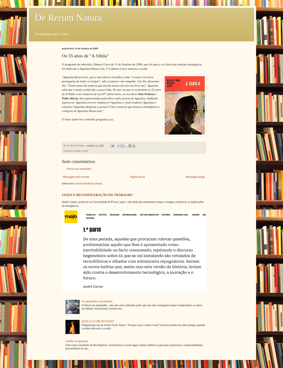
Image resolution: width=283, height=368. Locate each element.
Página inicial (137, 176)
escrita (77, 150)
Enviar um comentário (79, 168)
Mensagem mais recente (76, 176)
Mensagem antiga (195, 176)
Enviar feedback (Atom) (89, 183)
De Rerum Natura (68, 17)
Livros (85, 150)
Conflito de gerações (76, 341)
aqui (110, 119)
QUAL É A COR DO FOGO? (98, 321)
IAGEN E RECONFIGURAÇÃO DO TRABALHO (97, 195)
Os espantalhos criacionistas (97, 301)
